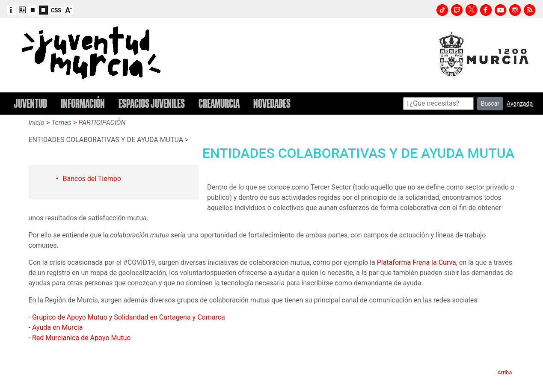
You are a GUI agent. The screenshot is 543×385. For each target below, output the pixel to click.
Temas (61, 122)
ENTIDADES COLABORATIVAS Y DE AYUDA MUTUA (106, 140)
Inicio (37, 122)
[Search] (438, 103)
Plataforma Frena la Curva (416, 262)
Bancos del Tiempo (92, 179)
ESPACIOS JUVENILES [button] (152, 103)
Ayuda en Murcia (57, 327)
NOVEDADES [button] (272, 103)
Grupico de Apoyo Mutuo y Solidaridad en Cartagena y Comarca (128, 317)
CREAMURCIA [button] (219, 103)
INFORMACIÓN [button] (83, 103)
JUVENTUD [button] (30, 103)
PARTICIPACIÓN (101, 122)
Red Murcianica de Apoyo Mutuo (81, 338)
